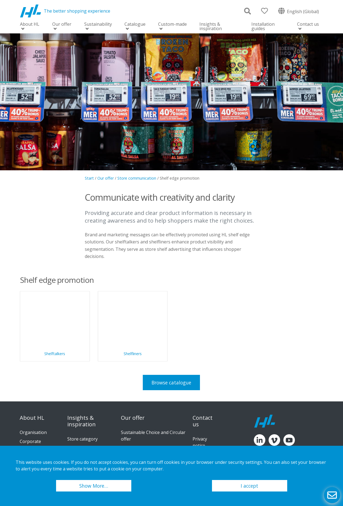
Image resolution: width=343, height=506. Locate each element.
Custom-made (172, 24)
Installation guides (263, 26)
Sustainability (98, 24)
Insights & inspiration (210, 26)
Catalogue (135, 24)
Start (89, 178)
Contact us (308, 24)
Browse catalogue (171, 382)
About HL (29, 24)
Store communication (136, 178)
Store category (82, 439)
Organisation (33, 432)
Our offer (61, 24)
